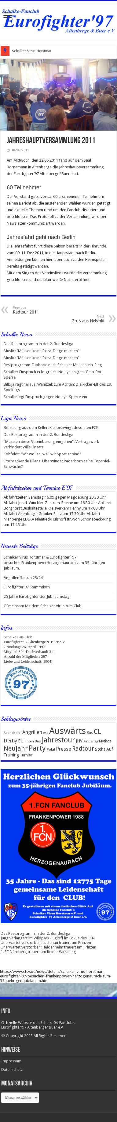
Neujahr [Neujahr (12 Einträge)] (16, 748)
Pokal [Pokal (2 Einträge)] (51, 750)
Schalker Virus (23, 50)
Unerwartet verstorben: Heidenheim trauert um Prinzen (48, 947)
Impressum (11, 1061)
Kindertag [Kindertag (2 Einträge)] (90, 741)
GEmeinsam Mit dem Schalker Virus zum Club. (43, 606)
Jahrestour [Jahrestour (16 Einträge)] (58, 740)
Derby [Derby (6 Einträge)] (10, 741)
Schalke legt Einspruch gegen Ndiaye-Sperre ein (45, 396)
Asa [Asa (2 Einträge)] (45, 733)
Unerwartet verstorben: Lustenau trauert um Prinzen (46, 942)
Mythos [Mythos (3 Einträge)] (105, 741)
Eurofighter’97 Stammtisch (27, 587)
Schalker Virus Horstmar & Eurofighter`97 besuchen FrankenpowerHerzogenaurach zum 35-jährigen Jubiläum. (54, 562)
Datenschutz (12, 1069)
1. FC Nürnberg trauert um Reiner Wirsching (38, 951)
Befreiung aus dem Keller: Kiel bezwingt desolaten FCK (51, 427)
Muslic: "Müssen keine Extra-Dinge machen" (41, 351)
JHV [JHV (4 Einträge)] (79, 740)
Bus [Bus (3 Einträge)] (90, 732)
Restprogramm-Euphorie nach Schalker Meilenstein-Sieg (53, 365)
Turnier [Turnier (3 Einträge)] (26, 755)
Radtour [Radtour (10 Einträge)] (83, 748)
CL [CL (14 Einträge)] (97, 731)
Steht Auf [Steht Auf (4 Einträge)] (104, 749)
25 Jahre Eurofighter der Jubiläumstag (37, 596)
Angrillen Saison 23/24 (23, 577)
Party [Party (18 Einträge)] (37, 748)
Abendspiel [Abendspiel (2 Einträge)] (12, 733)
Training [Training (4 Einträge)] (11, 754)
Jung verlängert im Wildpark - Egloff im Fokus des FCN (48, 938)
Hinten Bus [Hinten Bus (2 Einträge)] (32, 741)
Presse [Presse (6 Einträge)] (63, 749)
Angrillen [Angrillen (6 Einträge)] (32, 732)
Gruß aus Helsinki (73, 318)
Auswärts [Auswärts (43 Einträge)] (67, 731)
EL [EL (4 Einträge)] (20, 740)
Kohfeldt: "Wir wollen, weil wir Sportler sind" (42, 454)
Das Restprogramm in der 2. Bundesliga (38, 344)
